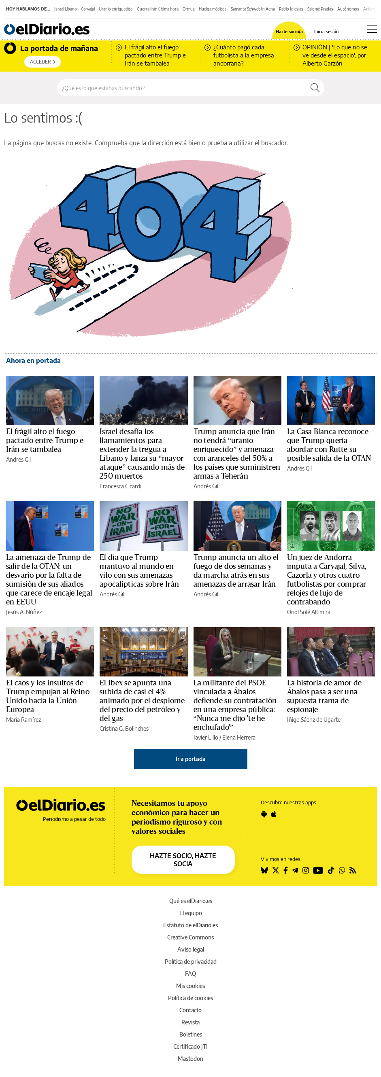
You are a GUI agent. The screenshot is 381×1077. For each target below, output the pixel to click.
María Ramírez (23, 719)
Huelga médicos (213, 8)
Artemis (370, 8)
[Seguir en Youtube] (318, 870)
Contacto (190, 1010)
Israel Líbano (65, 8)
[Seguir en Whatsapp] (342, 870)
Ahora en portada (33, 360)
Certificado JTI (190, 1046)
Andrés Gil (18, 459)
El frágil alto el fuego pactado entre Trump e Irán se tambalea (45, 441)
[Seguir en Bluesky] (264, 870)
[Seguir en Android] (264, 814)
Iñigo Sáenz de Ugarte (314, 719)
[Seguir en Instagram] (305, 870)
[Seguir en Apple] (274, 814)
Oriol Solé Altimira (308, 611)
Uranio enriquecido (116, 8)
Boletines (190, 1034)
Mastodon (190, 1058)
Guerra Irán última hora (158, 8)
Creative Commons (190, 937)
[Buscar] (315, 87)
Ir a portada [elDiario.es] (191, 758)
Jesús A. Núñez (24, 611)
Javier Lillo (206, 737)
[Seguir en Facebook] (285, 870)
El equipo (190, 913)
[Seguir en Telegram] (295, 870)
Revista (190, 1022)
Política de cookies (190, 997)
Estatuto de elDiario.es (190, 925)
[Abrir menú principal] (372, 29)
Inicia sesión (326, 31)
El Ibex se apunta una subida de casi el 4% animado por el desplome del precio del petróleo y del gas (142, 701)
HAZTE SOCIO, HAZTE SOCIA (183, 860)
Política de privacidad (191, 961)
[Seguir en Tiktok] (331, 870)
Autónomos (348, 8)
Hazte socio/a (289, 31)
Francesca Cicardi (120, 486)
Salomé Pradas (320, 8)
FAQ (190, 973)
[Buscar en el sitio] (181, 87)
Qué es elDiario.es (190, 900)
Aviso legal (190, 949)
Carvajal (88, 8)
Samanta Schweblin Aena (253, 8)
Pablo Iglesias (291, 8)
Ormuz (189, 8)
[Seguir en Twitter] (275, 870)
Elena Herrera (238, 737)
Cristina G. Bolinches (124, 728)
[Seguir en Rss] (352, 870)
